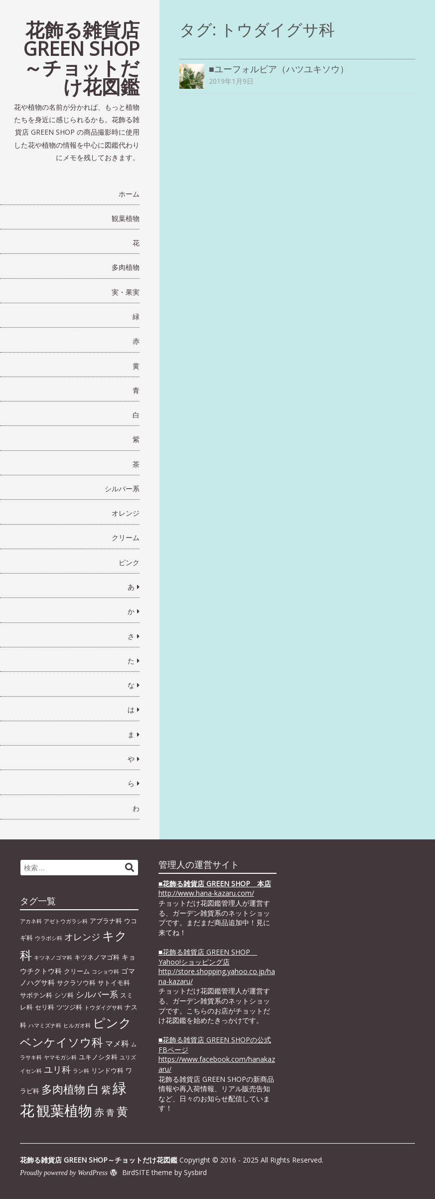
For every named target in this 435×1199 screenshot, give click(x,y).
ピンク (129, 562)
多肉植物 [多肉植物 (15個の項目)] (63, 1089)
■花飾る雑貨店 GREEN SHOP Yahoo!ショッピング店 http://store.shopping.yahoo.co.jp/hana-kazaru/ (216, 966)
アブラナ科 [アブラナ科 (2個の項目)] (106, 920)
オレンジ (126, 513)
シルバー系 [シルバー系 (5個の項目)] (97, 994)
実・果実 (126, 292)
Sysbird (195, 1172)
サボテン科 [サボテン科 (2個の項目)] (36, 995)
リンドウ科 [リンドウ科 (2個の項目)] (107, 1070)
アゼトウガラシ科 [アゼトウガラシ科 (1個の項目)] (66, 921)
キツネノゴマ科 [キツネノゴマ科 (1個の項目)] (53, 957)
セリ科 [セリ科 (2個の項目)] (44, 1006)
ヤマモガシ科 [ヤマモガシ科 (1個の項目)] (60, 1057)
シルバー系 (122, 488)
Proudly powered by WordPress (64, 1173)
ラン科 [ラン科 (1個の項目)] (81, 1070)
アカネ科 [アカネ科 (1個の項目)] (31, 921)
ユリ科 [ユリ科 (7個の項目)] (57, 1069)
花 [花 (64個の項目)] (27, 1110)
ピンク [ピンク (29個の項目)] (112, 1022)
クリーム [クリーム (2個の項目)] (77, 971)
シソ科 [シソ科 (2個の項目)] (64, 995)
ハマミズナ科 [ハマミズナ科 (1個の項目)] (44, 1025)
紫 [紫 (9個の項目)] (106, 1089)
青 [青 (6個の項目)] (110, 1112)
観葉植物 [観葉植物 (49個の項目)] (64, 1110)
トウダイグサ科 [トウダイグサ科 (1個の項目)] (103, 1007)
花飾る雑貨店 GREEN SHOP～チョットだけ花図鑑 (81, 57)
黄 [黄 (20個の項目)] (122, 1111)
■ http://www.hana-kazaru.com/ (214, 888)
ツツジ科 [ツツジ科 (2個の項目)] (69, 1006)
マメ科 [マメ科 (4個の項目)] (117, 1043)
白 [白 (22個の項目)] (93, 1089)
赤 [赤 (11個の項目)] (99, 1112)
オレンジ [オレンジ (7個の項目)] (82, 937)
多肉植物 (126, 267)
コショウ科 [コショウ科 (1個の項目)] (105, 971)
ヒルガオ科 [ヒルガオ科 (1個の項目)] (77, 1025)
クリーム (126, 537)
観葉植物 (126, 218)
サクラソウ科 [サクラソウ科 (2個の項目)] (76, 982)
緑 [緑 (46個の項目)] (120, 1087)
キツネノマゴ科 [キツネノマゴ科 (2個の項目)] (97, 957)
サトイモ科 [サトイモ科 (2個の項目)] (114, 982)
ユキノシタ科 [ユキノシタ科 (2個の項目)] (98, 1056)
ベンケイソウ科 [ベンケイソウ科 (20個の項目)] (61, 1042)
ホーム (129, 194)
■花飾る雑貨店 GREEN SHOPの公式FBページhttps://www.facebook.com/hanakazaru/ (216, 1054)
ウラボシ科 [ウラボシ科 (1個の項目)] (48, 938)
